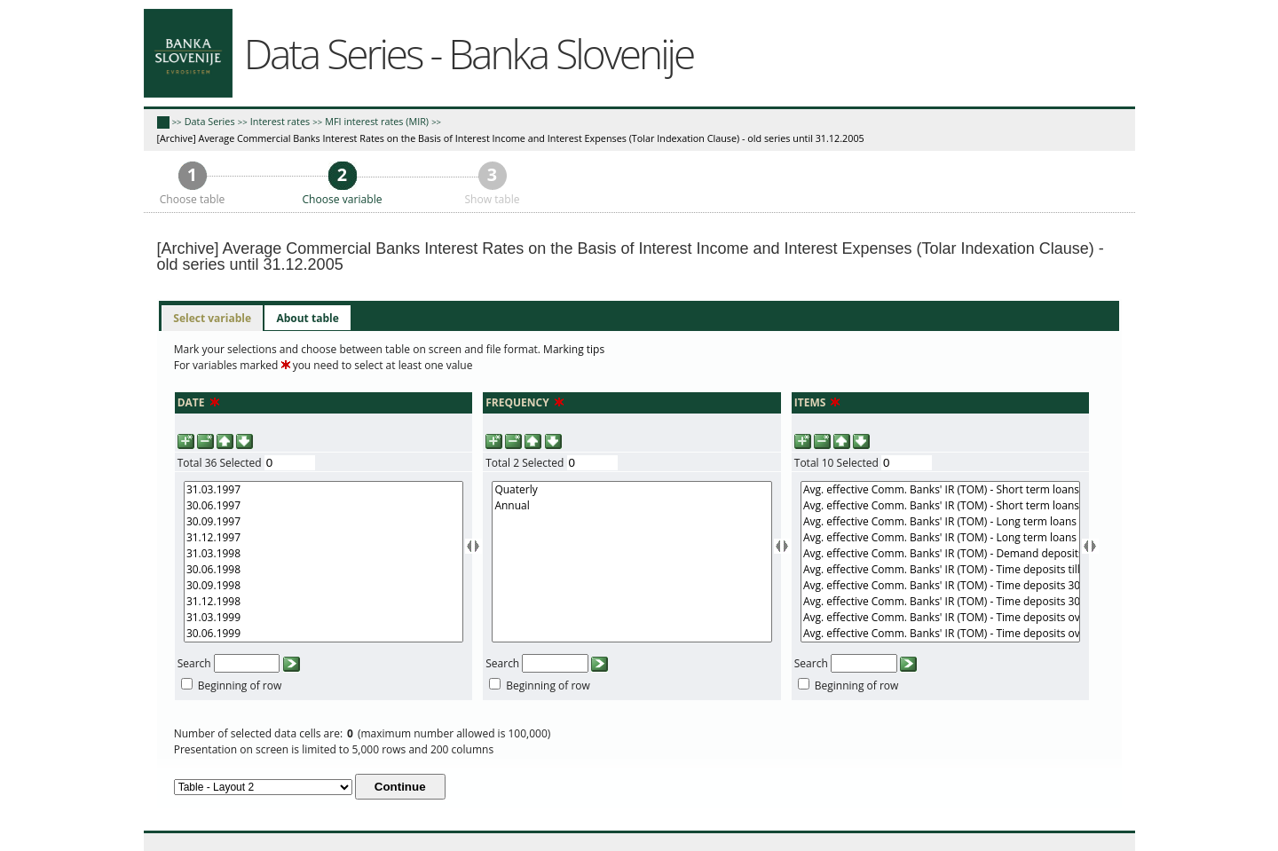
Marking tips (573, 349)
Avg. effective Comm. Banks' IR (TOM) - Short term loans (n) (940, 506)
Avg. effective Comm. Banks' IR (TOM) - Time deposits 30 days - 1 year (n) (940, 602)
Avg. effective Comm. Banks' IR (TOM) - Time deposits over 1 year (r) (940, 618)
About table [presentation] (307, 318)
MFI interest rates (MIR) (377, 121)
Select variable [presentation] (212, 318)
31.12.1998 (323, 602)
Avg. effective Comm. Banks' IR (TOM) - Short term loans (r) (940, 490)
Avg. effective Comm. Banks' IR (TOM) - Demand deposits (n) (940, 554)
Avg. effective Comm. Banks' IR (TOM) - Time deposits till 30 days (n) (940, 570)
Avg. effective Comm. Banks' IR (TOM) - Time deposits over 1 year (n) (940, 634)
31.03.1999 (323, 618)
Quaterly (631, 490)
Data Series (210, 121)
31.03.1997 (323, 490)
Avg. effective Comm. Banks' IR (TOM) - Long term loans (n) (940, 538)
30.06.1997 (323, 506)
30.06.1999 (323, 634)
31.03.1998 (323, 554)
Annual (631, 506)
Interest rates (280, 121)
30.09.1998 (323, 586)
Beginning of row (240, 685)
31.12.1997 (323, 538)
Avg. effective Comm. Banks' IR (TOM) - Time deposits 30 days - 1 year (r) (940, 586)
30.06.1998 (323, 570)
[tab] (212, 318)
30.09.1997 (323, 522)
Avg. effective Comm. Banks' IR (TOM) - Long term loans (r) (940, 522)
